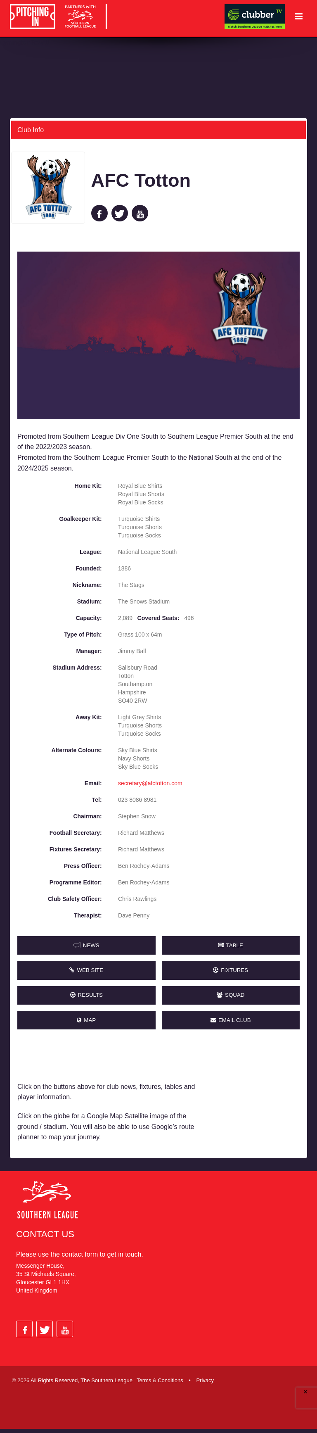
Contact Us (45, 1238)
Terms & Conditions (160, 1384)
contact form (80, 1258)
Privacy (205, 1384)
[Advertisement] (257, 1096)
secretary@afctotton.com (150, 782)
